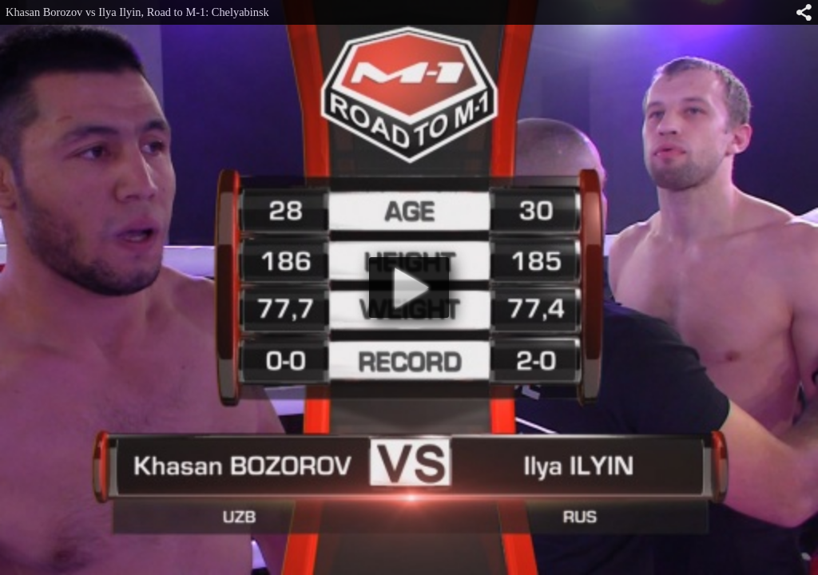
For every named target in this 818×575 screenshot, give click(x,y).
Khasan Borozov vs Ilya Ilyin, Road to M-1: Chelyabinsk (137, 12)
